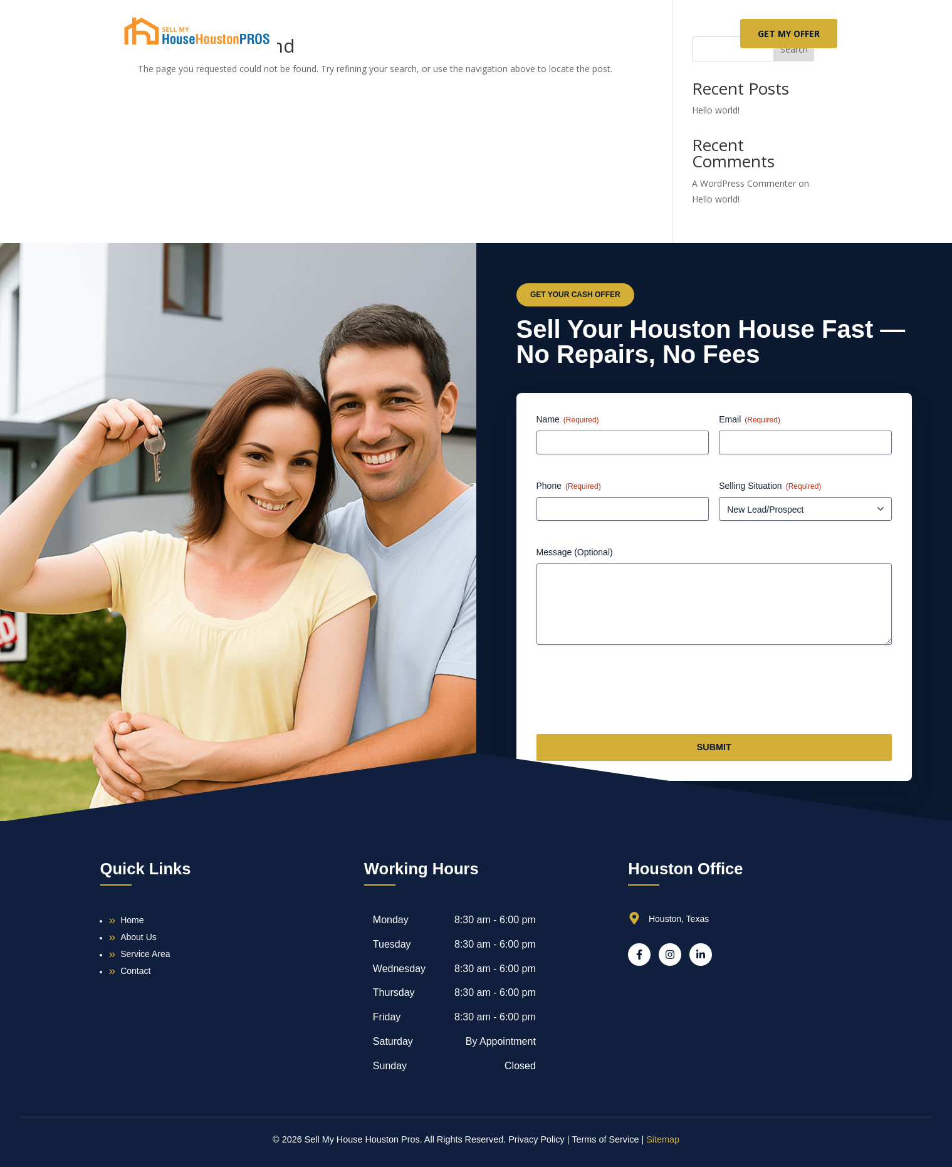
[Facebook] (639, 954)
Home (389, 33)
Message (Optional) (574, 552)
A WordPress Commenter (744, 183)
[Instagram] (670, 954)
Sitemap (662, 1139)
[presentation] (631, 694)
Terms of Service (605, 1139)
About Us (456, 33)
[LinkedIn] (700, 954)
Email (749, 420)
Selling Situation (770, 486)
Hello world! (716, 110)
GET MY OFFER (789, 33)
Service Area (541, 33)
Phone (568, 486)
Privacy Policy (536, 1139)
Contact (622, 33)
